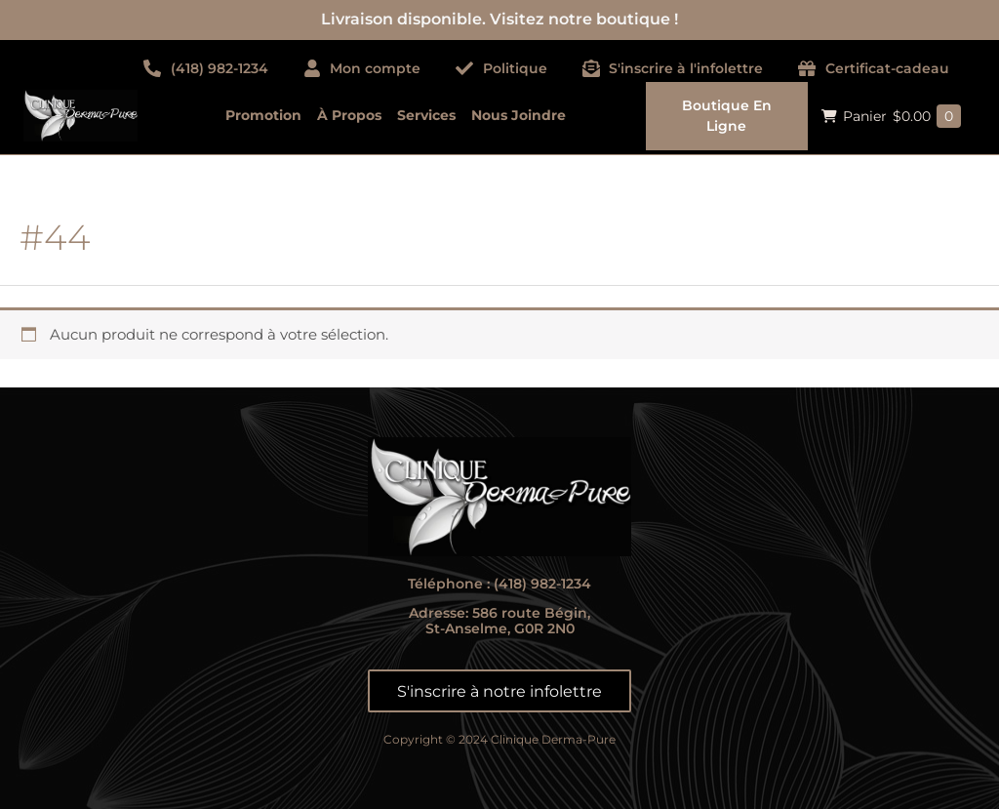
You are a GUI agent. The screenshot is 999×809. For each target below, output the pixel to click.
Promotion (263, 115)
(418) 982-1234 (542, 583)
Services (426, 115)
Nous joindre (518, 115)
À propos (349, 115)
